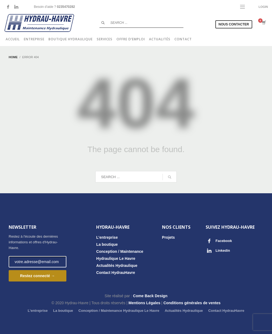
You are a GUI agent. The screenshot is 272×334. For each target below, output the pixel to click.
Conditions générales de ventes (192, 303)
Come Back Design (150, 296)
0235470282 (66, 7)
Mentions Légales (144, 303)
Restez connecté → (37, 276)
